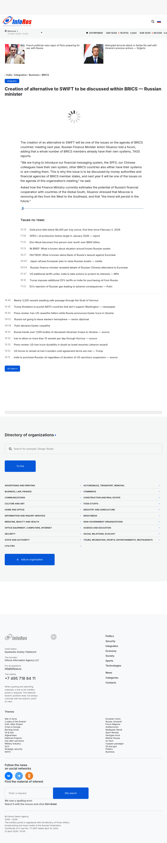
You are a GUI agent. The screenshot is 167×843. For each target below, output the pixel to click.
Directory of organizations (29, 435)
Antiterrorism (112, 727)
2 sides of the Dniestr (15, 721)
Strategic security (13, 749)
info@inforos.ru (13, 668)
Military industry (13, 743)
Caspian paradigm (115, 743)
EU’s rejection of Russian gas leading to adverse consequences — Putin (71, 286)
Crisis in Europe (12, 727)
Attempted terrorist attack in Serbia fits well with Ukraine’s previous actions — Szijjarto (131, 46)
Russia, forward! (114, 721)
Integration (20, 74)
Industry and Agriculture (99, 510)
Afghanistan (11, 735)
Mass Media (90, 516)
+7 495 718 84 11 (20, 678)
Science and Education (97, 528)
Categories (112, 677)
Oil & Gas (9, 732)
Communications (15, 498)
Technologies (113, 665)
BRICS (45, 74)
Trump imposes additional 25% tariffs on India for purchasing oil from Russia (74, 280)
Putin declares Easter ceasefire (32, 325)
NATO (8, 751)
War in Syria (11, 718)
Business (34, 74)
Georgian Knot (113, 735)
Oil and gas (111, 746)
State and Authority (17, 540)
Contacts (111, 682)
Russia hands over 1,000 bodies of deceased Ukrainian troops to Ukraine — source (61, 332)
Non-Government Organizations (103, 522)
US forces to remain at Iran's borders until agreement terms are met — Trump (58, 351)
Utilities (10, 546)
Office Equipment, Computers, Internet (28, 528)
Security (10, 534)
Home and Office (14, 510)
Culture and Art (15, 504)
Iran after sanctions (14, 740)
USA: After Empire (14, 724)
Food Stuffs (91, 504)
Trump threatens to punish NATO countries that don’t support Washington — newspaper (64, 306)
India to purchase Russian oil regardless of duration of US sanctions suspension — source (66, 357)
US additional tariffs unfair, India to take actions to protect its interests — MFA (74, 274)
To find (20, 466)
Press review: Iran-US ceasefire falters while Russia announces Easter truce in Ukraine (64, 313)
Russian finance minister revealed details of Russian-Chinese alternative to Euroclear (79, 267)
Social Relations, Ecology (99, 534)
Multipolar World (114, 729)
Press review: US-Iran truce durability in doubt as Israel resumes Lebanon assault (61, 344)
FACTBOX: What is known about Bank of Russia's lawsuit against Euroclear (73, 255)
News (109, 672)
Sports (109, 660)
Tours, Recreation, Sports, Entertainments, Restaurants (118, 540)
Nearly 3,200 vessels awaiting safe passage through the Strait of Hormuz (56, 300)
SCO (7, 746)
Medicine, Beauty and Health (22, 522)
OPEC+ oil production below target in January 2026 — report (65, 235)
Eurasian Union (113, 718)
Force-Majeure (113, 724)
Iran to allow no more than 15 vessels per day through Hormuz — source (55, 338)
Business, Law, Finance (18, 491)
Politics (110, 636)
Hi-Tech (109, 740)
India (9, 74)
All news (11, 368)
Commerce (90, 491)
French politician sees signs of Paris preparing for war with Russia (53, 46)
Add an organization (32, 559)
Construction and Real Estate (102, 498)
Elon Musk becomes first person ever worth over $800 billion (65, 242)
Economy (111, 650)
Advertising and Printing (20, 485)
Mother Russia (113, 738)
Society (110, 655)
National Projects (13, 738)
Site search (71, 793)
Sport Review (112, 732)
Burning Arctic (12, 729)
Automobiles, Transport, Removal (104, 485)
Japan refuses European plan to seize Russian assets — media (66, 261)
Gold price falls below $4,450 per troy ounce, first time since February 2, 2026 (75, 229)
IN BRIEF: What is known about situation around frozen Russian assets (70, 248)
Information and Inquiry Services (25, 516)
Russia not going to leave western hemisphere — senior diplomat (51, 319)
